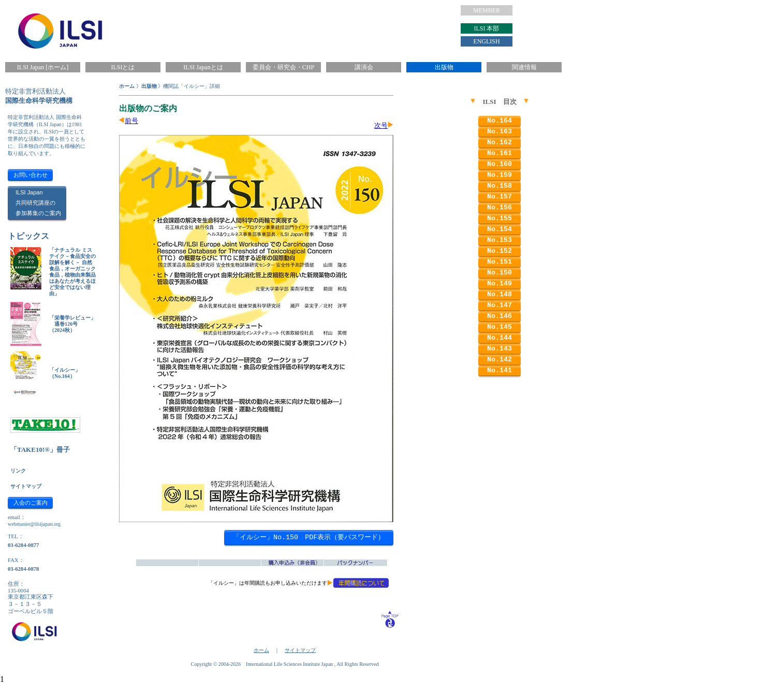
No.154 (499, 229)
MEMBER (486, 10)
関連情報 (524, 67)
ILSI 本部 (487, 28)
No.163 (499, 131)
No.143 (499, 349)
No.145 (499, 327)
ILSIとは (123, 67)
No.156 (499, 207)
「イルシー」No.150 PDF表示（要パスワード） (309, 537)
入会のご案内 (30, 502)
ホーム (127, 86)
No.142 (499, 359)
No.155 (499, 218)
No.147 (499, 305)
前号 (131, 121)
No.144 (499, 338)
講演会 (364, 67)
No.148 (499, 294)
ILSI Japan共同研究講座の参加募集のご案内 (38, 202)
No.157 (499, 197)
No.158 (499, 186)
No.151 (499, 262)
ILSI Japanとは (203, 67)
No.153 (499, 240)
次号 (381, 125)
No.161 (499, 153)
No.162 (499, 142)
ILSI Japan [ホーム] (42, 67)
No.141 (499, 370)
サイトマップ (25, 486)
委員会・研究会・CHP (283, 67)
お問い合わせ (30, 175)
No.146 (499, 316)
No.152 (499, 251)
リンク (18, 471)
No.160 (499, 164)
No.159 (499, 175)
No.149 (499, 283)
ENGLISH (486, 41)
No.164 (499, 121)
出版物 (444, 67)
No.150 (499, 273)
